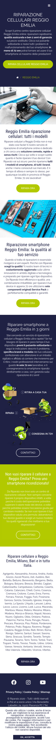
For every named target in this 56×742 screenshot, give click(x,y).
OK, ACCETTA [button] (27, 737)
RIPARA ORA (28, 188)
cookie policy (22, 725)
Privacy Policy (14, 692)
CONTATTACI (28, 452)
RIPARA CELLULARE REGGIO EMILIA (28, 64)
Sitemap (45, 692)
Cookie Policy (31, 692)
